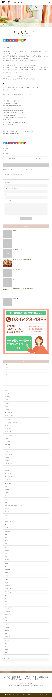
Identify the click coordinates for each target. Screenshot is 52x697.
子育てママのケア (9, 521)
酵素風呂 (7, 624)
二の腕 (6, 492)
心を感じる (7, 531)
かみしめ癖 (7, 403)
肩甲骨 (6, 582)
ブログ (7, 24)
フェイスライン (8, 457)
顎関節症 (7, 640)
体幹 (6, 496)
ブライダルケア (8, 463)
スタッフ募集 (8, 428)
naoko (6, 383)
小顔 (6, 524)
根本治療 (7, 550)
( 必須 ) (7, 182)
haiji (6, 374)
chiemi (12, 24)
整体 (6, 534)
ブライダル (7, 460)
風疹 (6, 643)
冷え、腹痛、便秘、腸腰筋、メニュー (13, 505)
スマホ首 (7, 438)
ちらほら (15, 230)
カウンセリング (8, 419)
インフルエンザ (8, 412)
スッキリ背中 (8, 431)
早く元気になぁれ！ (17, 269)
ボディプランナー (9, 476)
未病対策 (7, 544)
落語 (6, 604)
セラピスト (7, 441)
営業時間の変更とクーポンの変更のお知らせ (23, 288)
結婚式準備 (7, 569)
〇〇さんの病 (37, 158)
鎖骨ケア (7, 630)
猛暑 (6, 556)
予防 (6, 486)
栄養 (6, 547)
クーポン (7, 425)
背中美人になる (8, 592)
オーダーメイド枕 (9, 415)
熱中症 (6, 553)
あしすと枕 (7, 396)
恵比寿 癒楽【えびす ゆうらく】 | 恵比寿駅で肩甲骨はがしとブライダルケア (26, 677)
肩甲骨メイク (8, 588)
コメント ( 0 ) (29, 169)
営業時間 (7, 508)
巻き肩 (6, 528)
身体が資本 (7, 611)
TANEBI (7, 393)
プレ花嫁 (7, 470)
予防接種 (7, 489)
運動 (6, 617)
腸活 (6, 601)
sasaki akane (8, 387)
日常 (6, 537)
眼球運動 (7, 560)
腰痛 (6, 595)
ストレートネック (9, 435)
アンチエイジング (9, 409)
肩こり (6, 579)
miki (6, 380)
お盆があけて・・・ (14, 158)
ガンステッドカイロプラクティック (13, 422)
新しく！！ (15, 279)
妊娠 (6, 515)
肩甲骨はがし (8, 585)
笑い (6, 566)
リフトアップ (8, 483)
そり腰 (6, 406)
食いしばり (7, 646)
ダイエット (7, 447)
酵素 (6, 620)
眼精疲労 (7, 563)
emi (6, 371)
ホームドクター (8, 473)
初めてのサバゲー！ (17, 249)
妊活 (6, 518)
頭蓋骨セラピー (8, 636)
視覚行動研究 (8, 608)
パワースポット (8, 454)
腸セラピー (7, 598)
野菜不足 (7, 627)
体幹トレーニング (9, 499)
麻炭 (6, 652)
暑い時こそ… (16, 298)
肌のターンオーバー (9, 572)
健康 (6, 502)
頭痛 (6, 633)
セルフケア (7, 444)
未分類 (6, 540)
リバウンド (7, 479)
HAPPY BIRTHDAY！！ (18, 240)
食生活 (6, 649)
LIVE (6, 377)
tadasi (6, 390)
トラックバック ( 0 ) (7, 169)
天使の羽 (7, 512)
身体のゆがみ (8, 614)
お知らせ (7, 399)
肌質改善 (7, 576)
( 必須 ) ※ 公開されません (12, 188)
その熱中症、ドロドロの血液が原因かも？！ (23, 259)
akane (6, 364)
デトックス (7, 451)
